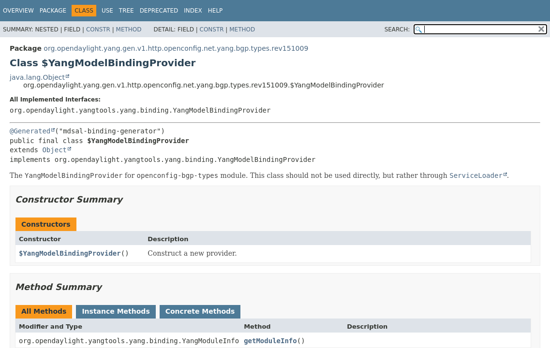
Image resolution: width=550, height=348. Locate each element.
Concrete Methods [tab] (200, 311)
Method (129, 29)
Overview (18, 10)
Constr (98, 29)
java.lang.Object (37, 77)
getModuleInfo (270, 341)
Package (53, 10)
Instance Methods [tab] (115, 311)
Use (107, 10)
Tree (126, 10)
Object (54, 150)
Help (215, 10)
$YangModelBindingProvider (70, 253)
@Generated (30, 131)
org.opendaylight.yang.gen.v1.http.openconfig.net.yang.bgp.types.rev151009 (176, 48)
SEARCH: (397, 29)
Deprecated (159, 10)
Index (193, 10)
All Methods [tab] (43, 311)
